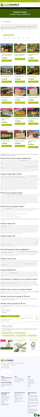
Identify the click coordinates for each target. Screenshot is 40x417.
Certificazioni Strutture (18, 394)
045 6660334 (6, 364)
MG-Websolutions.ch (30, 415)
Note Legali (15, 413)
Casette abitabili (30, 377)
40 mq (28, 37)
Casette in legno (30, 375)
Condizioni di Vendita (5, 394)
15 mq (4, 37)
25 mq (14, 37)
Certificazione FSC (17, 390)
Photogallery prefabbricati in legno (19, 397)
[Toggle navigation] (35, 5)
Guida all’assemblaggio (18, 393)
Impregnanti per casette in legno (19, 392)
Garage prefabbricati (31, 378)
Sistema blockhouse (4, 396)
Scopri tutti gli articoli (31, 408)
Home (2, 21)
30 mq (18, 37)
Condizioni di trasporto (5, 393)
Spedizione (3, 398)
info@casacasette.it (5, 367)
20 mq (9, 37)
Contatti (29, 382)
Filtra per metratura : (8, 35)
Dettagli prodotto (6, 60)
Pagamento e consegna (5, 392)
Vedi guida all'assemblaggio (7, 379)
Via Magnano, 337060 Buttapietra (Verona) (6, 376)
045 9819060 (12, 364)
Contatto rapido (4, 1)
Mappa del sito (21, 413)
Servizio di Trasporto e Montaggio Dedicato (5, 400)
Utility (29, 381)
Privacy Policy (9, 413)
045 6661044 (6, 366)
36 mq (23, 37)
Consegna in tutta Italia (29, 413)
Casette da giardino (31, 376)
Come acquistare (4, 391)
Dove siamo (16, 395)
